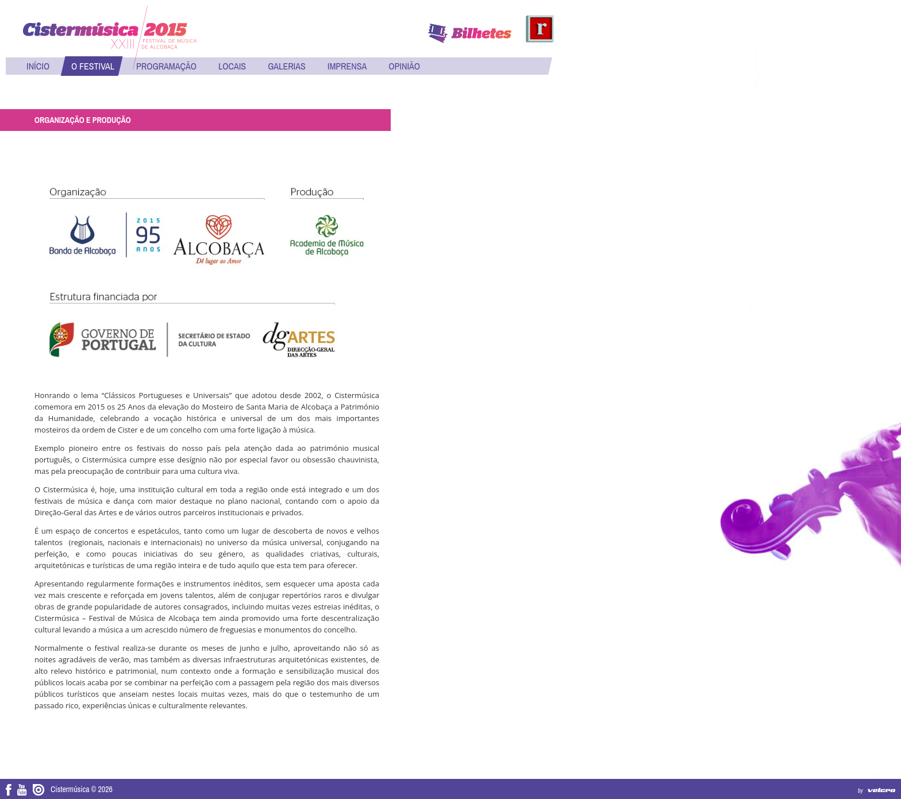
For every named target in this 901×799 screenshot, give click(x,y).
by (860, 790)
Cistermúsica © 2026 (82, 789)
